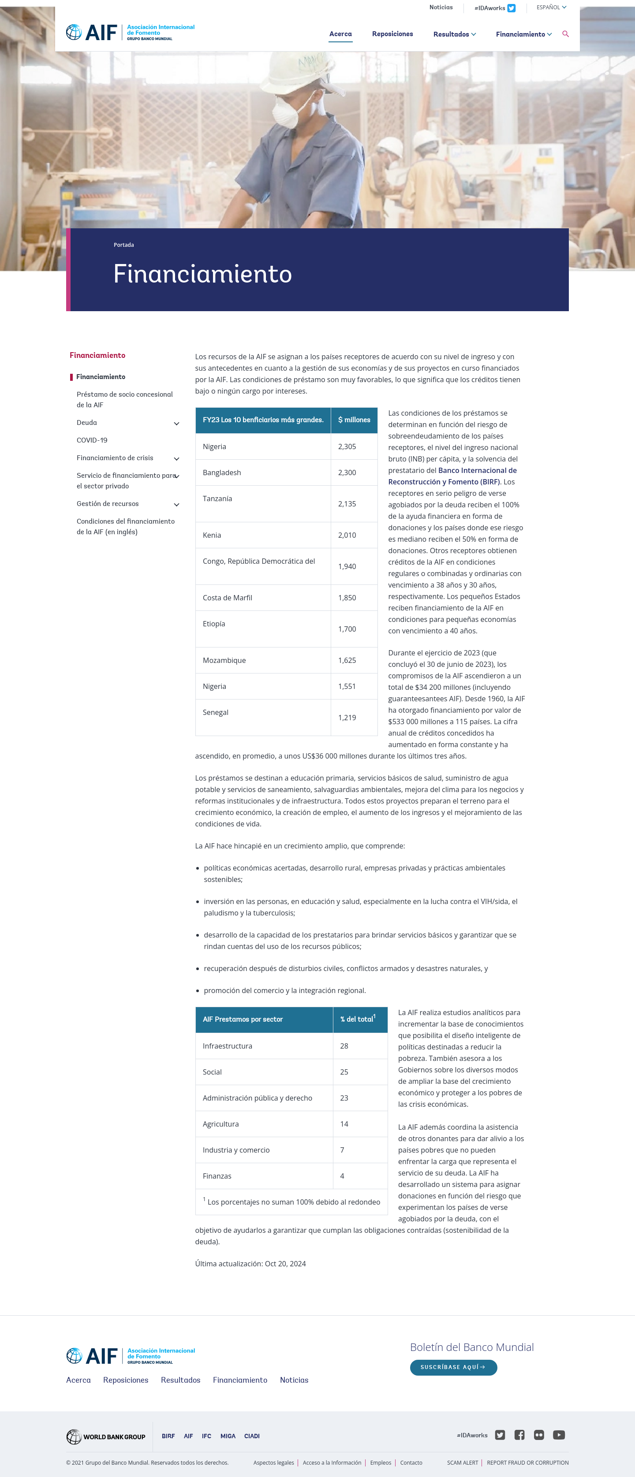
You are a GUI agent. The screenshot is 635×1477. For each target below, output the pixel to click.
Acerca (340, 34)
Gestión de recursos (108, 504)
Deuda (87, 423)
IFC (206, 1437)
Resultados (451, 34)
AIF (188, 1437)
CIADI (252, 1437)
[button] (565, 34)
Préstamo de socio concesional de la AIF (125, 400)
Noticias (441, 8)
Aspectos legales (274, 1462)
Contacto (411, 1462)
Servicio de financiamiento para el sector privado (126, 481)
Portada (124, 245)
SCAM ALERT (462, 1462)
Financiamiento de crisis (115, 458)
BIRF (168, 1437)
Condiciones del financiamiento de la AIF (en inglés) (126, 527)
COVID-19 (92, 440)
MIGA (227, 1437)
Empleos (381, 1462)
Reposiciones (392, 34)
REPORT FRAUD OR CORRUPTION (528, 1462)
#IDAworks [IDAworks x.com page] (489, 9)
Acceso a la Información (332, 1462)
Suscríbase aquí (450, 1367)
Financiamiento (520, 34)
